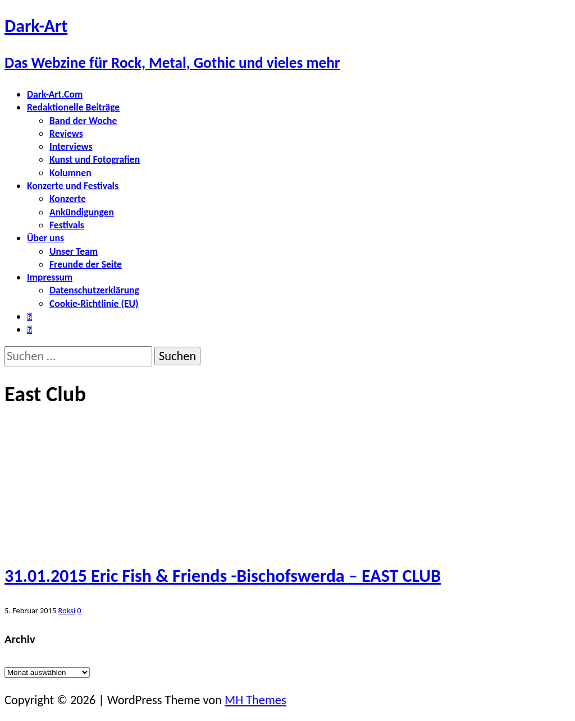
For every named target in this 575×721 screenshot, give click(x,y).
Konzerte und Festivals (72, 186)
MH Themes (255, 700)
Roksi (66, 610)
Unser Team (73, 251)
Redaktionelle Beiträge (73, 107)
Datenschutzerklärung (94, 290)
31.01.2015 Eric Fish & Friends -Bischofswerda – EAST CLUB (222, 576)
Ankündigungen (81, 212)
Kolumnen (70, 173)
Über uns (45, 238)
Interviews (71, 146)
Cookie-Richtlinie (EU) (93, 303)
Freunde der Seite (85, 264)
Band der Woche (83, 120)
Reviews (66, 133)
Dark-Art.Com (55, 94)
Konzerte (67, 198)
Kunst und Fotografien (94, 159)
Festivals (66, 225)
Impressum (49, 277)
